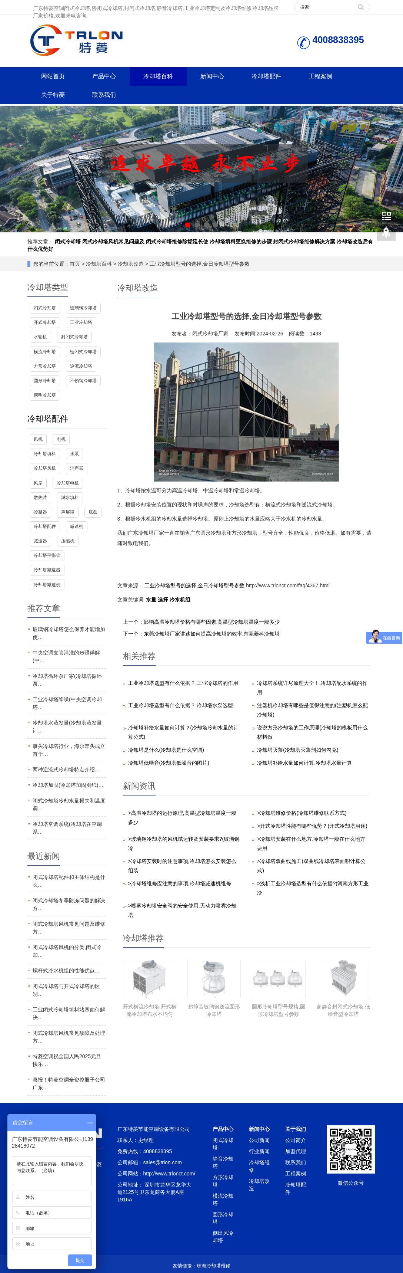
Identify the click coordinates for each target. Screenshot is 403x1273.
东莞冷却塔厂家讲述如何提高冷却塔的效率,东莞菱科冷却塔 (212, 634)
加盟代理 (295, 1151)
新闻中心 (212, 76)
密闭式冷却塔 (83, 351)
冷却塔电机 (68, 483)
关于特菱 (53, 95)
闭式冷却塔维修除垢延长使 (177, 242)
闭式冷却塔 (68, 242)
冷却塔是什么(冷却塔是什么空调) (166, 750)
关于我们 (295, 1129)
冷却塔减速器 (47, 569)
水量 (152, 600)
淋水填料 (70, 497)
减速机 (76, 526)
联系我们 (104, 95)
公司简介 (295, 1140)
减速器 (40, 541)
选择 (164, 600)
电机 (61, 439)
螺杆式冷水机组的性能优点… (66, 971)
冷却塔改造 (131, 264)
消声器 (76, 468)
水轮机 (40, 336)
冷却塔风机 (45, 468)
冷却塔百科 (158, 76)
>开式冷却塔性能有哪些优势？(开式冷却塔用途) (312, 826)
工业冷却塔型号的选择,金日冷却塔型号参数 (194, 585)
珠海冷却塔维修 (213, 1266)
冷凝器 (40, 512)
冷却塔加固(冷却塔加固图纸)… (68, 785)
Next (393, 169)
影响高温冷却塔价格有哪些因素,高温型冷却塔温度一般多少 (212, 622)
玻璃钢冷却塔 (83, 308)
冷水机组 (180, 600)
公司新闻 (259, 1140)
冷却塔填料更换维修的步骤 (241, 242)
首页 (75, 264)
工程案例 (320, 76)
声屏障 (67, 512)
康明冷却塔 (45, 395)
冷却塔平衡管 (47, 555)
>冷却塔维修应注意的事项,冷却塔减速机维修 (179, 883)
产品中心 (104, 76)
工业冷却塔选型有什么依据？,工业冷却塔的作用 (183, 683)
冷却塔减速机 (47, 584)
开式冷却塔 (45, 322)
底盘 (93, 512)
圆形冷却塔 (45, 380)
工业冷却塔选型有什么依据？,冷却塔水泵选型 (180, 705)
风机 (38, 439)
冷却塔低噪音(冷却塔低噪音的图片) (168, 763)
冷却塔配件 (266, 76)
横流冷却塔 (45, 351)
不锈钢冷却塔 (83, 380)
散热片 (40, 497)
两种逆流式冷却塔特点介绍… (66, 769)
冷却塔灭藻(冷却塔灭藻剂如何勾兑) (297, 750)
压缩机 (67, 541)
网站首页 (53, 76)
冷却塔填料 (45, 453)
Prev (10, 169)
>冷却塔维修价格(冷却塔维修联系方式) (302, 813)
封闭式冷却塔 (74, 336)
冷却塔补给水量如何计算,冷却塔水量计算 (304, 763)
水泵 (74, 453)
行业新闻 (259, 1151)
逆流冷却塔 (81, 366)
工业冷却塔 (81, 322)
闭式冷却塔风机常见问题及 (113, 242)
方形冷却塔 (45, 366)
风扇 (38, 483)
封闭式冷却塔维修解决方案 (304, 242)
